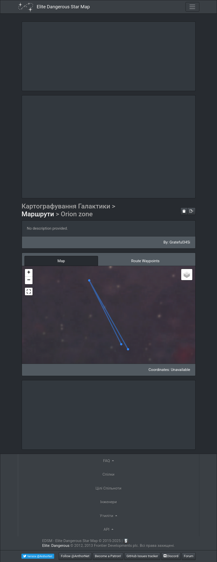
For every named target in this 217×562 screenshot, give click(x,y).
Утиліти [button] (107, 516)
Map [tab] (61, 261)
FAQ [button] (107, 461)
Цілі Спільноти (108, 488)
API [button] (107, 529)
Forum (189, 556)
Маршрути (39, 214)
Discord (171, 556)
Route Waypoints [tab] (145, 261)
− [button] (28, 280)
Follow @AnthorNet (75, 556)
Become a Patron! (108, 556)
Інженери (108, 502)
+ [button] (28, 273)
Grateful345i (179, 242)
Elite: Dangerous (55, 545)
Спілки (109, 474)
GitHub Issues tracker (142, 556)
